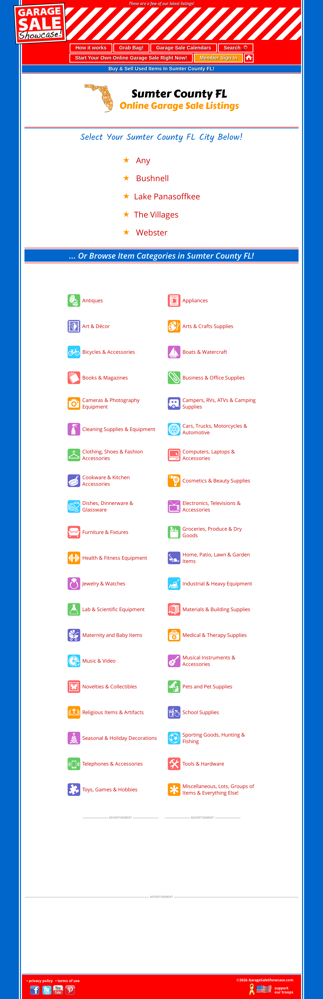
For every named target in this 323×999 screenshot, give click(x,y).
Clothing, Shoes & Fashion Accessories (112, 455)
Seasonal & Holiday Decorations (119, 738)
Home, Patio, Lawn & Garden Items (216, 557)
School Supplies (200, 712)
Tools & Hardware (203, 763)
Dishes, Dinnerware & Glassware (107, 506)
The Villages (156, 214)
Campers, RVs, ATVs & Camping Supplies (219, 403)
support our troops (284, 990)
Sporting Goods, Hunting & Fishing (213, 738)
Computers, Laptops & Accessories (208, 455)
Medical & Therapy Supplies (214, 635)
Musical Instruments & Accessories (208, 660)
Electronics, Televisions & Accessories (211, 506)
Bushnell (151, 178)
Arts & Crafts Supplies (207, 326)
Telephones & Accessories (112, 763)
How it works (90, 47)
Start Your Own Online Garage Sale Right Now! (131, 57)
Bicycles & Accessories (108, 351)
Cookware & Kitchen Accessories (106, 480)
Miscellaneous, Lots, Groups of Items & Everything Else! (218, 789)
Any (142, 160)
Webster (151, 232)
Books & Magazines (105, 377)
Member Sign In (218, 57)
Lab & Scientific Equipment (113, 609)
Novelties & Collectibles (109, 686)
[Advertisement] (161, 277)
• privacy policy (39, 980)
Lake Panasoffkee (167, 196)
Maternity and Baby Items (112, 635)
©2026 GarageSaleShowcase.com (264, 980)
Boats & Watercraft (204, 351)
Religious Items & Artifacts (113, 712)
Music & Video (99, 660)
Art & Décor (96, 326)
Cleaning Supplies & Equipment (118, 429)
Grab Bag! (131, 47)
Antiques (92, 300)
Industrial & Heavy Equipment (217, 583)
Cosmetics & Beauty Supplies (216, 480)
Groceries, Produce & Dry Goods (212, 532)
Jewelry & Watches (103, 583)
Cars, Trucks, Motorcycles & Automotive (214, 429)
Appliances (195, 300)
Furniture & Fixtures (105, 532)
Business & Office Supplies (213, 377)
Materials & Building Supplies (216, 609)
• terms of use (67, 980)
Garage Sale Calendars (183, 47)
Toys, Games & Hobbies (110, 789)
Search (236, 48)
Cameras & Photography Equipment (111, 403)
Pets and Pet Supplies (207, 686)
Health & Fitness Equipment (114, 557)
